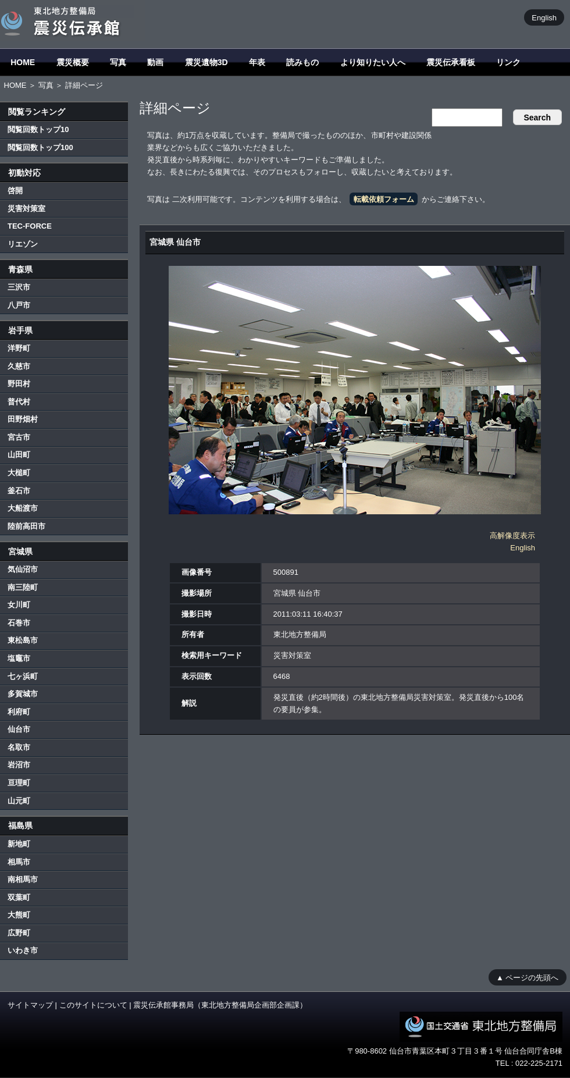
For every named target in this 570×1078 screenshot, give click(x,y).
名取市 (19, 747)
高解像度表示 (512, 535)
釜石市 (19, 490)
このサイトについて (93, 1005)
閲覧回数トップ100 (40, 147)
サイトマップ (30, 1005)
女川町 (19, 604)
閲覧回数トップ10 (38, 129)
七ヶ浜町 (23, 676)
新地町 (19, 843)
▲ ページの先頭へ (527, 977)
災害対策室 (26, 208)
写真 (118, 62)
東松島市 (23, 640)
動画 (155, 62)
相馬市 (19, 862)
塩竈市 (19, 658)
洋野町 (19, 348)
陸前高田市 (26, 526)
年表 (257, 62)
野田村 (19, 383)
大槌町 (19, 472)
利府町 (19, 711)
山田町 (19, 454)
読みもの (302, 62)
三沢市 (19, 287)
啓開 (15, 190)
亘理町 (19, 782)
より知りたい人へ (372, 62)
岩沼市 (19, 764)
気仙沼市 (23, 569)
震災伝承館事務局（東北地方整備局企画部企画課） (220, 1005)
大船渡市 (23, 508)
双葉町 (19, 897)
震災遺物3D (206, 62)
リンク (508, 62)
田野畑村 (23, 419)
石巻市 (19, 622)
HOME (22, 62)
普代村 (19, 401)
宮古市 (19, 437)
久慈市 (19, 366)
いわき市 (23, 950)
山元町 (19, 800)
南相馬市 (23, 879)
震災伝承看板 (450, 62)
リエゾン (23, 244)
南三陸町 (23, 587)
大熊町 (19, 914)
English (544, 17)
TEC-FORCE (30, 226)
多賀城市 (23, 693)
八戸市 (19, 305)
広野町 (19, 932)
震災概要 (72, 62)
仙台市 (19, 729)
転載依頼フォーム (384, 199)
